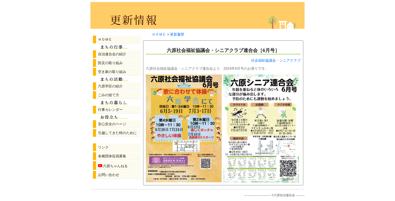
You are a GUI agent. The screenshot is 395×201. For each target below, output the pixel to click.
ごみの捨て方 (108, 95)
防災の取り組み (110, 63)
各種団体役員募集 (112, 156)
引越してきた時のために (117, 133)
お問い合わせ (108, 175)
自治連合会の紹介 (112, 54)
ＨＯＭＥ (105, 39)
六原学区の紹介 (110, 86)
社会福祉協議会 (263, 60)
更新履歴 (177, 34)
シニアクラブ (290, 60)
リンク (103, 147)
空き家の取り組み (112, 72)
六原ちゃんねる (113, 165)
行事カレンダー (110, 110)
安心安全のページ (112, 124)
